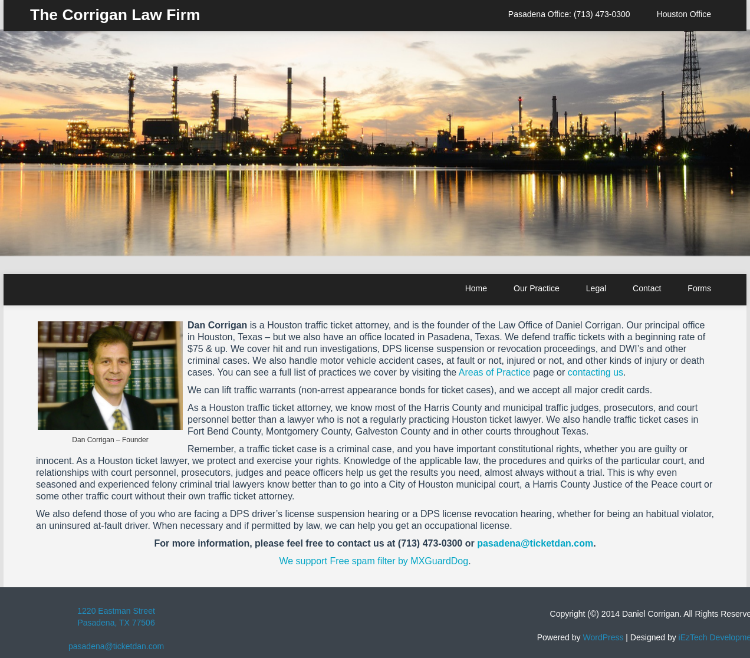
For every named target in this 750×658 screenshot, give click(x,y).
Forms (699, 288)
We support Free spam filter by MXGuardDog (373, 561)
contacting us (595, 372)
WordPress (603, 637)
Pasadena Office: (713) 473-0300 (569, 14)
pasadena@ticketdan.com (535, 543)
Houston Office (684, 14)
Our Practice (537, 288)
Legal (596, 288)
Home (476, 288)
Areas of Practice (495, 372)
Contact (647, 288)
